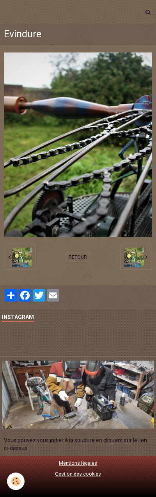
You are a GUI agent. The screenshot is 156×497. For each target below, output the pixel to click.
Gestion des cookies (78, 474)
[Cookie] (16, 481)
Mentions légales (78, 463)
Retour (78, 257)
